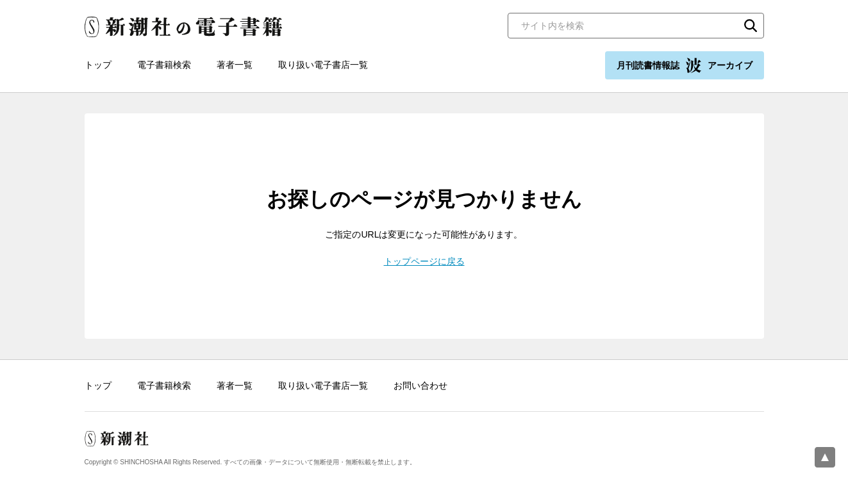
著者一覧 (235, 65)
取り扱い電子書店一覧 (323, 65)
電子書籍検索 (164, 65)
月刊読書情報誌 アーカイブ (684, 65)
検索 (750, 25)
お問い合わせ (420, 385)
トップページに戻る (424, 261)
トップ (98, 65)
